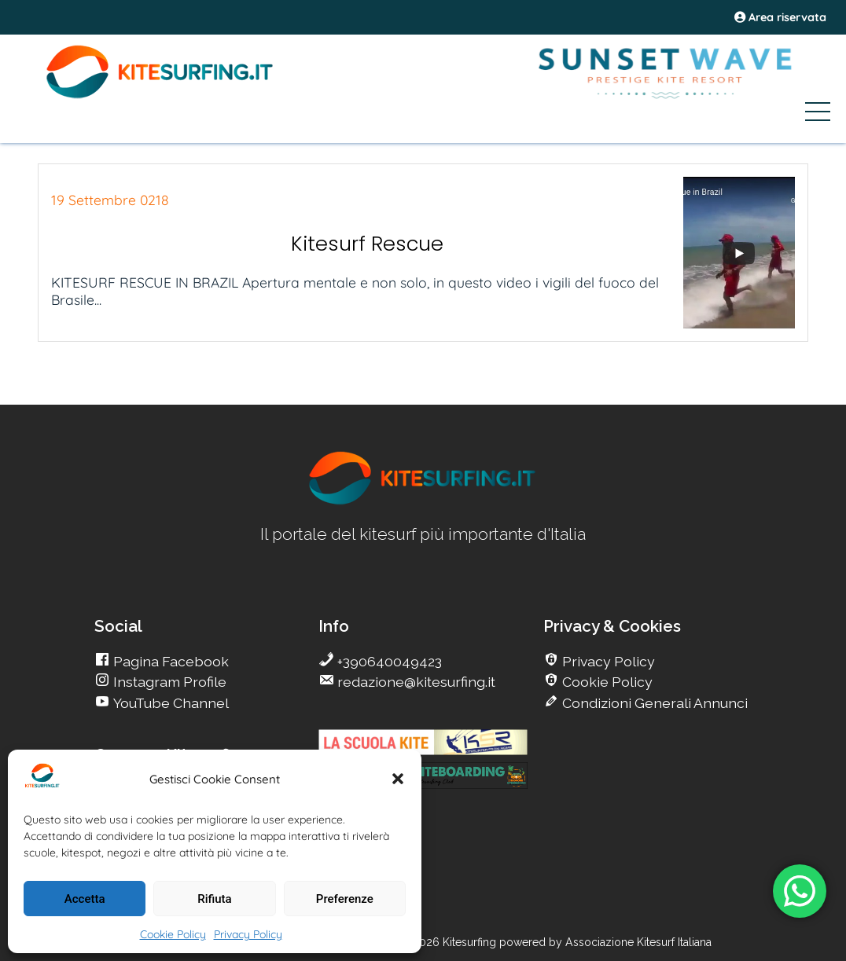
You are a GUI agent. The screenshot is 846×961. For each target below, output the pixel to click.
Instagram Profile (168, 681)
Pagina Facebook (169, 661)
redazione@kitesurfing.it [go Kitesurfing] (414, 681)
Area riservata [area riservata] (780, 17)
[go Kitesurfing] (423, 501)
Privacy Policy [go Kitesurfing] (607, 661)
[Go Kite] (160, 96)
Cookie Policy (173, 934)
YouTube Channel (169, 703)
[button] (398, 779)
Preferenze (344, 899)
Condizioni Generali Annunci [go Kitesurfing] (653, 703)
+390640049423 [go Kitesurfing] (388, 661)
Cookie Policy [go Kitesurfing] (606, 681)
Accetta (84, 899)
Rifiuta (214, 899)
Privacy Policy (248, 934)
